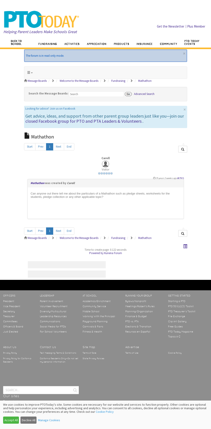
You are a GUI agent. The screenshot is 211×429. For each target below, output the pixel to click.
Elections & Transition (138, 326)
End (69, 146)
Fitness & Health (92, 331)
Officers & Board (13, 326)
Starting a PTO (176, 301)
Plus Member (196, 26)
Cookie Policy (175, 353)
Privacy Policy (10, 353)
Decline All (28, 420)
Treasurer (9, 316)
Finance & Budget (136, 316)
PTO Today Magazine (180, 331)
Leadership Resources (53, 316)
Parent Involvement (51, 301)
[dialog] (105, 415)
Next (58, 146)
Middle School (91, 311)
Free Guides (175, 326)
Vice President (11, 306)
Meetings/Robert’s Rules (139, 306)
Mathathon (37, 183)
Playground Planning (95, 321)
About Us (9, 347)
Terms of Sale (89, 353)
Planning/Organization (139, 311)
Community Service (94, 306)
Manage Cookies (49, 420)
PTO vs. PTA (132, 321)
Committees (10, 321)
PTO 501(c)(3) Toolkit (181, 306)
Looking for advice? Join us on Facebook (50, 108)
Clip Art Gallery (177, 321)
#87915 (180, 178)
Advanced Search (144, 94)
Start (29, 146)
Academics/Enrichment (97, 301)
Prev (40, 146)
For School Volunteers (53, 331)
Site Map (89, 347)
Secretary (9, 311)
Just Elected (10, 331)
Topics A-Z (174, 336)
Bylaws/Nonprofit (135, 301)
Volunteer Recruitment (53, 306)
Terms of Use (131, 353)
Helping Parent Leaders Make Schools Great (40, 31)
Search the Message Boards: (48, 93)
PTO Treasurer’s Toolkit (181, 311)
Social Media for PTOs (53, 326)
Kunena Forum (113, 253)
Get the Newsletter (170, 26)
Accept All (11, 420)
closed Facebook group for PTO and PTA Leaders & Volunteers (83, 121)
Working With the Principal (99, 316)
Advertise (132, 347)
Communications (50, 321)
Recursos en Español (137, 331)
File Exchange (176, 316)
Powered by (96, 253)
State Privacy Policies (93, 358)
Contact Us (48, 347)
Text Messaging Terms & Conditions (58, 353)
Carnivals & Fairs (93, 326)
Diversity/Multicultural (53, 311)
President (8, 301)
